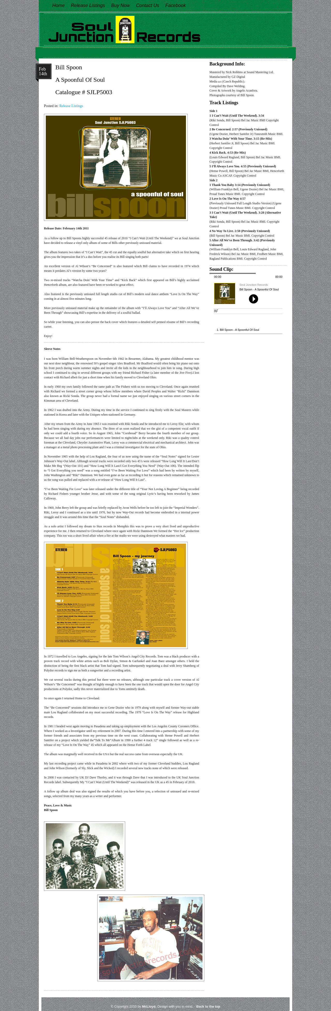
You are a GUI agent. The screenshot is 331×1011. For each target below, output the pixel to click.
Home (58, 5)
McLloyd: (149, 1006)
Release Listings (88, 5)
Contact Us (147, 5)
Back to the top (208, 1006)
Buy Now (120, 5)
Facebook (175, 5)
